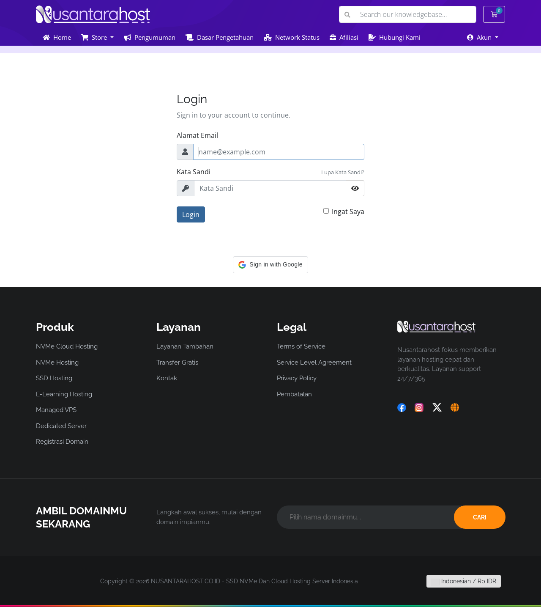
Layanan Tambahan (184, 346)
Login (190, 214)
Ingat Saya (348, 211)
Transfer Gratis (177, 362)
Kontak (166, 378)
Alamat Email (197, 135)
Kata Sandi (193, 171)
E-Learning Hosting (64, 394)
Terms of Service (301, 346)
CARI (479, 517)
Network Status (292, 37)
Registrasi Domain (62, 441)
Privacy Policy (297, 378)
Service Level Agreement (314, 362)
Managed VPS (56, 410)
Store (95, 37)
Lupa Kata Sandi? (342, 172)
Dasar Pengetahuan (220, 37)
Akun (480, 37)
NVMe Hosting (57, 362)
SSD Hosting (54, 378)
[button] (270, 264)
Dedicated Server (61, 426)
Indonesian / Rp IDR (463, 581)
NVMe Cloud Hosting (67, 346)
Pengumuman (149, 37)
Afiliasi (344, 37)
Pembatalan (294, 394)
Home (57, 37)
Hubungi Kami (395, 37)
